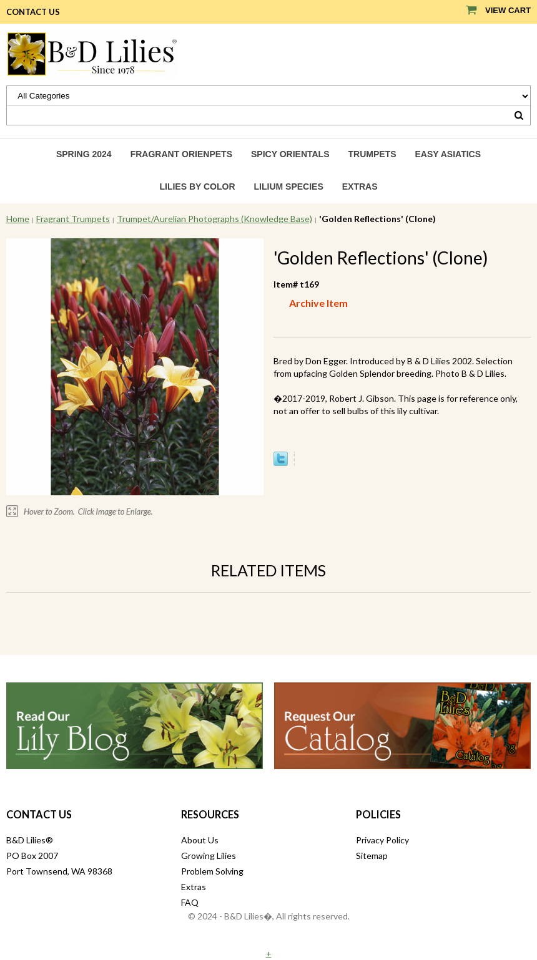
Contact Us (33, 12)
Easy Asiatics (448, 154)
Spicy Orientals (290, 154)
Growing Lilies (208, 855)
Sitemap (372, 855)
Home (17, 218)
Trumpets (372, 154)
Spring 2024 (84, 154)
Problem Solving (212, 871)
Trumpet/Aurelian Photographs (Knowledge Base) (214, 218)
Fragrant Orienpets (181, 154)
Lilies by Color (197, 187)
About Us (200, 840)
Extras (360, 187)
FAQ (190, 902)
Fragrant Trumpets (73, 218)
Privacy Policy (382, 840)
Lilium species (288, 187)
